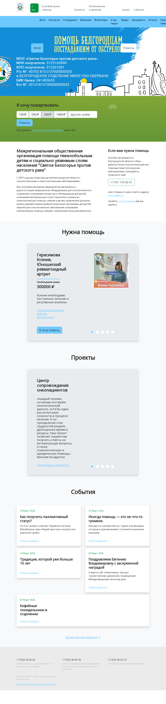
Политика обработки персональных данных (36, 684)
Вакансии (85, 20)
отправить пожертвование (47, 130)
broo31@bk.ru (115, 195)
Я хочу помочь (49, 330)
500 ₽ (47, 114)
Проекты (79, 9)
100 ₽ (22, 114)
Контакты (54, 20)
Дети (42, 20)
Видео (125, 20)
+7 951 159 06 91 (121, 182)
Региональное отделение (97, 8)
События (139, 9)
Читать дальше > (30, 540)
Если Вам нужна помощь (51, 8)
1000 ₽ (60, 114)
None (37, 48)
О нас (33, 8)
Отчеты (152, 20)
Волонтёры (100, 20)
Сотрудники (70, 20)
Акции (125, 9)
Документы (138, 20)
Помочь (128, 48)
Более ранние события (82, 637)
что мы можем (126, 201)
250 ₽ (35, 114)
